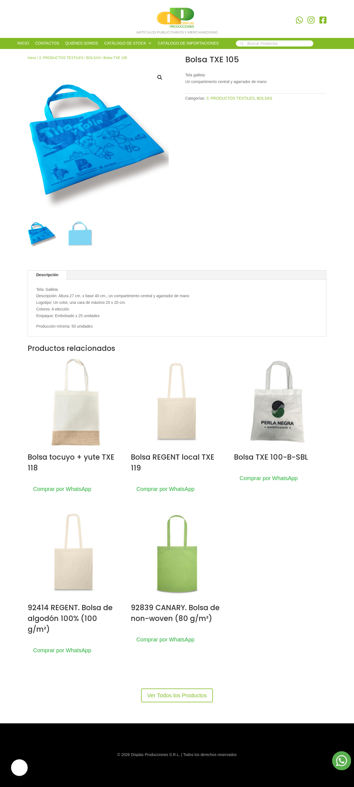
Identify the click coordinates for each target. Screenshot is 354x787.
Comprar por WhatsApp (62, 489)
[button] (160, 77)
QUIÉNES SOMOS (81, 43)
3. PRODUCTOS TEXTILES (61, 58)
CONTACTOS (47, 43)
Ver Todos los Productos (177, 695)
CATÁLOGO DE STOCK (125, 43)
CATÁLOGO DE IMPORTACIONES (188, 43)
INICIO (23, 43)
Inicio (32, 58)
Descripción (47, 275)
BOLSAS (93, 58)
